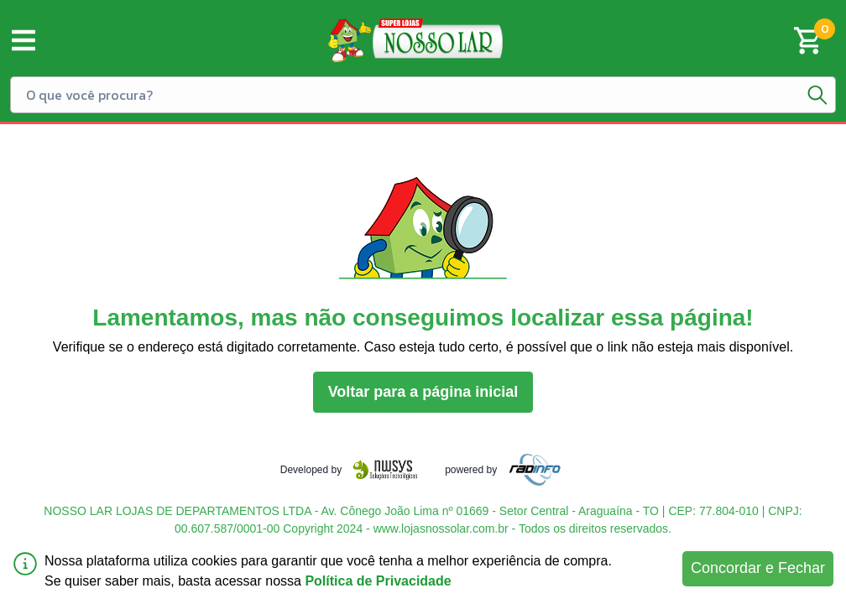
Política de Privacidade (378, 581)
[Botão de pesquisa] (817, 95)
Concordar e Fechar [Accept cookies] (758, 568)
